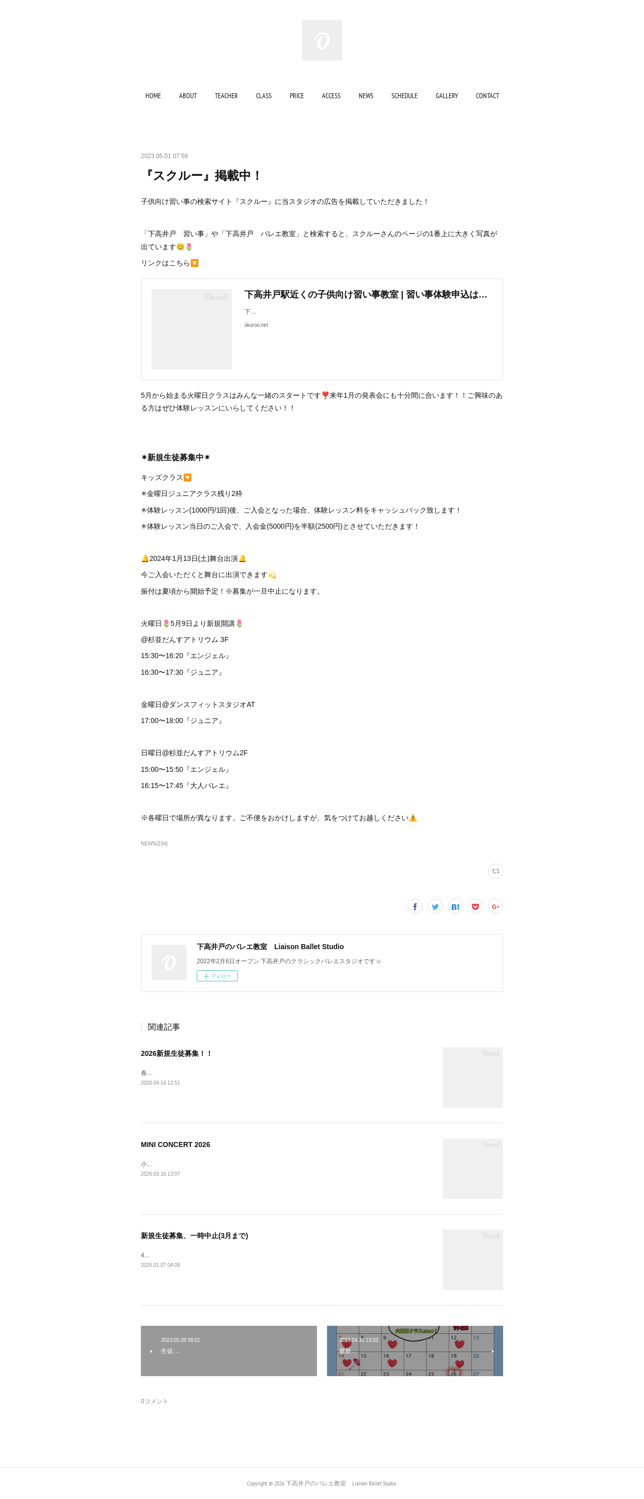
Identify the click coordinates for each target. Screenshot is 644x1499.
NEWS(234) (154, 843)
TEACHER (226, 95)
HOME (153, 95)
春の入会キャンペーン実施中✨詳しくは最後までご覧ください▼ (229, 1073)
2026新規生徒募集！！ (177, 1053)
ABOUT (188, 95)
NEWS (366, 95)
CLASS (264, 95)
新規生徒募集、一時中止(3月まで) (194, 1236)
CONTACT (487, 95)
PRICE (297, 95)
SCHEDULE (404, 95)
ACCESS (331, 95)
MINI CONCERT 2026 (175, 1144)
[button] (153, 96)
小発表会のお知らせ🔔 (172, 1164)
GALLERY (447, 95)
